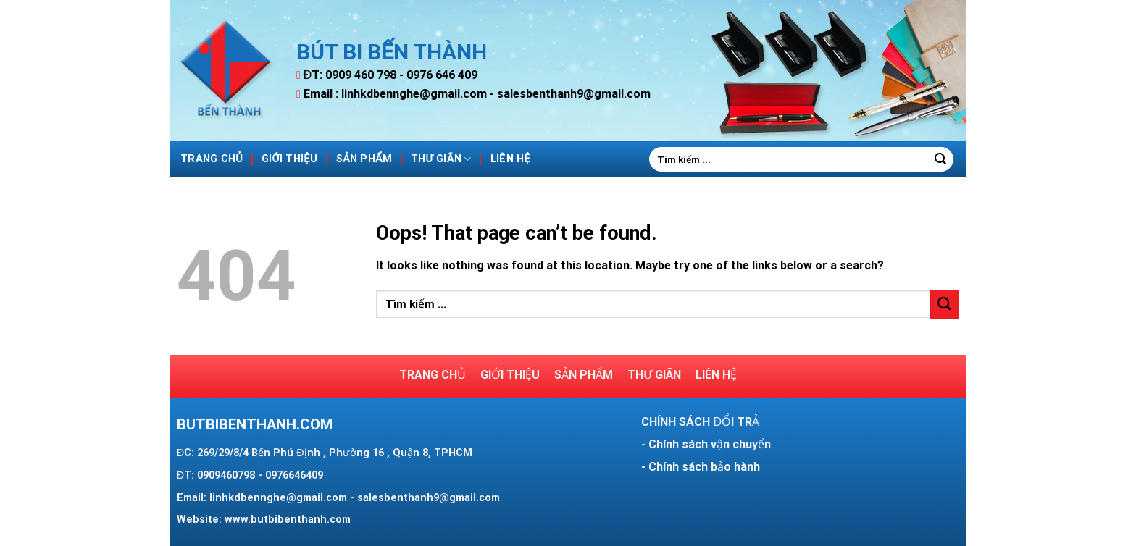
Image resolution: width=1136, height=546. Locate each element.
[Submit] (940, 159)
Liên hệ (510, 159)
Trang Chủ (211, 159)
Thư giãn (441, 159)
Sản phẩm (364, 159)
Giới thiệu (289, 159)
